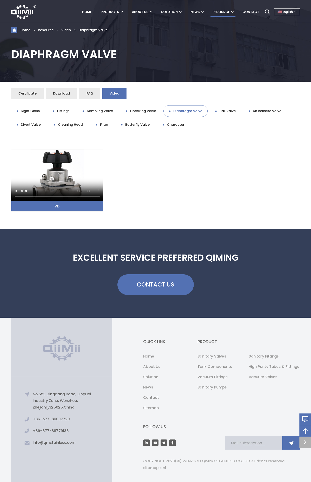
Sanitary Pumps (212, 387)
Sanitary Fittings (264, 356)
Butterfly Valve (137, 124)
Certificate (27, 93)
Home (87, 11)
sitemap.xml (154, 467)
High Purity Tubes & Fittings (274, 366)
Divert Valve (31, 124)
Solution (169, 11)
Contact (250, 11)
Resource (221, 11)
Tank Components (214, 366)
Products (110, 11)
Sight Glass (30, 111)
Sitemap (151, 407)
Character (175, 124)
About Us (140, 11)
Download (61, 93)
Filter (104, 124)
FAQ (89, 93)
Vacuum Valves (263, 376)
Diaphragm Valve (93, 30)
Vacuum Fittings (212, 376)
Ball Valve (228, 111)
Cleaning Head (70, 124)
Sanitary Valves (211, 356)
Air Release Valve (267, 111)
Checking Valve (143, 111)
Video (66, 30)
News (195, 11)
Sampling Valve (100, 111)
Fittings (63, 111)
